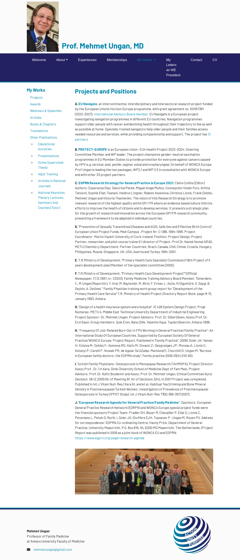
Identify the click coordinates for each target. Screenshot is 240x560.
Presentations (48, 156)
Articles (35, 117)
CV (215, 60)
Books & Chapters (43, 124)
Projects (36, 97)
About (60, 60)
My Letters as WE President (173, 67)
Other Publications (43, 137)
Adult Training (48, 174)
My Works (145, 60)
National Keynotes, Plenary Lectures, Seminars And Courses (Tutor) (52, 200)
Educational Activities (46, 146)
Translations (39, 131)
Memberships (117, 60)
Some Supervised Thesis (50, 164)
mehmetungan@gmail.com (52, 549)
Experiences (87, 60)
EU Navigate (88, 104)
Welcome (39, 60)
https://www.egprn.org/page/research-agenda (109, 438)
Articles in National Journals (52, 183)
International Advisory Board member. (121, 114)
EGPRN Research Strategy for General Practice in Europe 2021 (126, 183)
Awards (35, 104)
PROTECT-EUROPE (92, 149)
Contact (196, 60)
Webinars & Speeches (46, 111)
